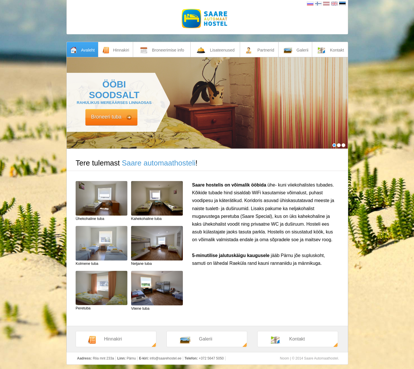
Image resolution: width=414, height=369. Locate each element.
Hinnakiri (104, 340)
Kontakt (287, 340)
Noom (284, 358)
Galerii (195, 340)
